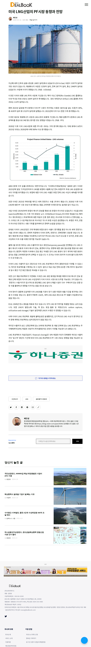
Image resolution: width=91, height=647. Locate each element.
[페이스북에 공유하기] (16, 407)
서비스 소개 (8, 638)
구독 (77, 441)
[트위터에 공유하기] (10, 407)
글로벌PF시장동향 (41, 399)
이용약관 (8, 642)
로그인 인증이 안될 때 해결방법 (35, 642)
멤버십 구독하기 (31, 638)
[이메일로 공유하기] (32, 407)
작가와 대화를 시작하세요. (45, 378)
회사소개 (8, 635)
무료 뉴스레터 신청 (32, 635)
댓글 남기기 (33, 20)
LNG (26, 399)
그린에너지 (14, 399)
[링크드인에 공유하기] (21, 407)
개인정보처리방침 (10, 646)
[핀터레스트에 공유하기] (27, 407)
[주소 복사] (38, 407)
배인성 (26, 418)
